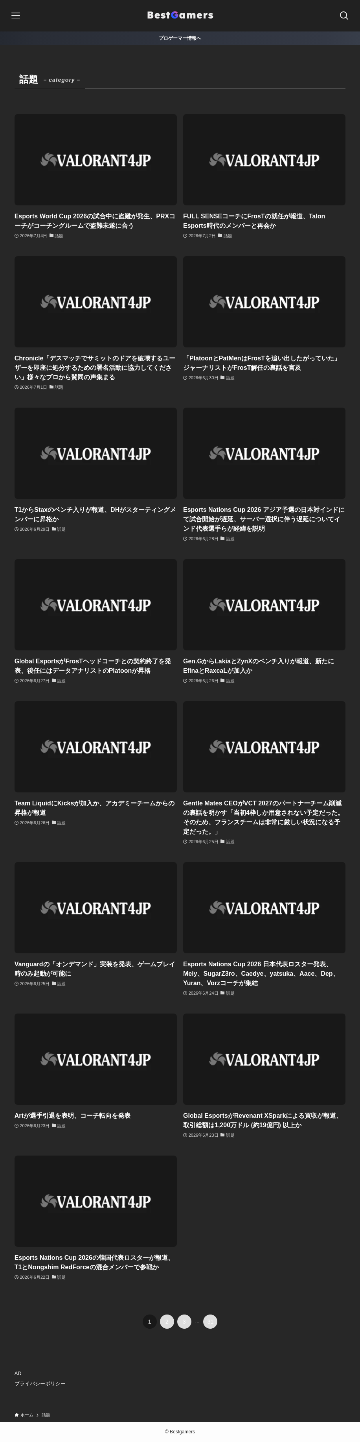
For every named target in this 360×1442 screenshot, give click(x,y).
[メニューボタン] (15, 15)
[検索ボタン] (344, 15)
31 (211, 1321)
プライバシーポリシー (40, 1384)
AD (18, 1373)
